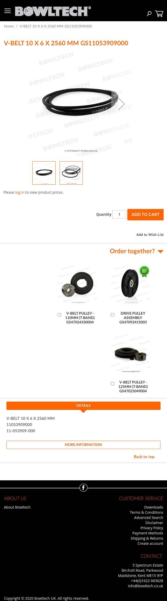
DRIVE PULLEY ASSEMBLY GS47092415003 (133, 318)
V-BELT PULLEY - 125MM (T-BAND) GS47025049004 (133, 387)
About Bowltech (17, 507)
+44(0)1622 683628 (147, 580)
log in (19, 192)
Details (83, 406)
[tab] (83, 407)
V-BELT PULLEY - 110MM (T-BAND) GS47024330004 (80, 318)
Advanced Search (148, 517)
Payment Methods (147, 533)
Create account (150, 543)
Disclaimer (154, 522)
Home (9, 26)
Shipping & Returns (147, 538)
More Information (83, 445)
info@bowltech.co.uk (145, 585)
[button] (121, 104)
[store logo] (53, 10)
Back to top (144, 457)
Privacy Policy (152, 527)
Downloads (153, 507)
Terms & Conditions (146, 512)
